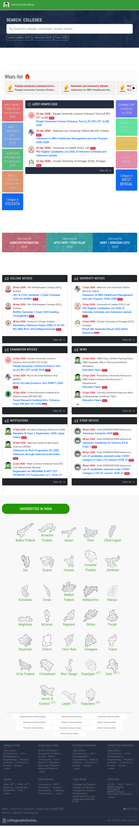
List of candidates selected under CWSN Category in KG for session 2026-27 (106, 476)
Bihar (51, 759)
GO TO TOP (130, 811)
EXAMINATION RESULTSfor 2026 (126, 127)
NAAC (128, 786)
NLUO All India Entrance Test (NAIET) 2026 (38, 388)
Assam (42, 759)
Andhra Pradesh (47, 753)
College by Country (84, 792)
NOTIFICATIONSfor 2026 (126, 143)
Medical (24, 762)
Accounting (44, 786)
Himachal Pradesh (48, 768)
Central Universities (58, 723)
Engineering (10, 762)
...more (6, 770)
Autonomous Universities (30, 723)
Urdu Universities (69, 735)
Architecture (10, 756)
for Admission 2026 (12, 111)
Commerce (21, 765)
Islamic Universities (20, 729)
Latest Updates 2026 (19, 37)
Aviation (7, 765)
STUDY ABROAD (126, 160)
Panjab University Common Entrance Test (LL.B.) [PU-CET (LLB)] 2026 (73, 119)
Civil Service (45, 796)
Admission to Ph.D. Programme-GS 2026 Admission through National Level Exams (36, 458)
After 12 (23, 786)
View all (105, 170)
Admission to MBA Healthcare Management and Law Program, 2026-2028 (72, 136)
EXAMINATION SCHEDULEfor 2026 (126, 109)
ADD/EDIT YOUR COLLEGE (25, 815)
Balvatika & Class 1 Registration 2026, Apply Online (39, 440)
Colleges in (12, 202)
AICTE (110, 786)
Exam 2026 (61, 37)
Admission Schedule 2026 (106, 438)
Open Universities (44, 729)
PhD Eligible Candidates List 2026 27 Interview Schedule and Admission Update (71, 151)
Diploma (7, 790)
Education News (107, 371)
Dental (7, 768)
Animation (43, 790)
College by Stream (83, 790)
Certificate (21, 790)
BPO (56, 786)
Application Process (84, 798)
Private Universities (69, 729)
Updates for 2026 (12, 182)
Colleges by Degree (84, 786)
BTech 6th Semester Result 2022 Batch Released (71, 164)
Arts (22, 756)
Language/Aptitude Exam (84, 802)
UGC (120, 786)
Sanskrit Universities (94, 729)
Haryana (54, 765)
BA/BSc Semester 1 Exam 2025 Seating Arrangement (37, 317)
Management (10, 759)
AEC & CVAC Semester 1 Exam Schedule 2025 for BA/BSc (37, 300)
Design (18, 768)
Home (5, 811)
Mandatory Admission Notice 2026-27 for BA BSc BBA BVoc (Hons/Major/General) (38, 332)
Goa (56, 762)
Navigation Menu (19, 5)
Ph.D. (21, 792)
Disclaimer (29, 811)
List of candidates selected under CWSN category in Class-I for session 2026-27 (108, 463)
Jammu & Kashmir (48, 770)
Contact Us (16, 811)
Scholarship (79, 796)
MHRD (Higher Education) (115, 790)
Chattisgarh (44, 762)
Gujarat (42, 765)
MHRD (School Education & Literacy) (119, 795)
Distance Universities (111, 723)
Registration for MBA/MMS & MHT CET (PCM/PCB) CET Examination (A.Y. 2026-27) (38, 479)
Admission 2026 (43, 37)
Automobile (44, 792)
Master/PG (9, 792)
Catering (59, 792)
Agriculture (9, 753)
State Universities (119, 729)
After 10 (9, 786)
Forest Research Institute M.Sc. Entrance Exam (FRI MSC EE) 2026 (36, 405)
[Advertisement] (69, 58)
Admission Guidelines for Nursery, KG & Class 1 (106, 450)
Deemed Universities (84, 723)
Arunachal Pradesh (49, 756)
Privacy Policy (43, 811)
